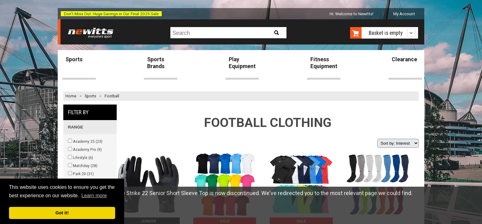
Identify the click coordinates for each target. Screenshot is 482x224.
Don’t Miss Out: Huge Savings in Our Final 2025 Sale (111, 13)
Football (112, 96)
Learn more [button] (94, 195)
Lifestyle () (80, 157)
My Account (404, 13)
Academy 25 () (85, 141)
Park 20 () (81, 173)
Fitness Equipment (323, 62)
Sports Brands (155, 62)
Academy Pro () (85, 149)
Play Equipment (242, 62)
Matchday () (82, 165)
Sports (74, 59)
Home (70, 96)
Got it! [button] (62, 212)
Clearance (404, 59)
